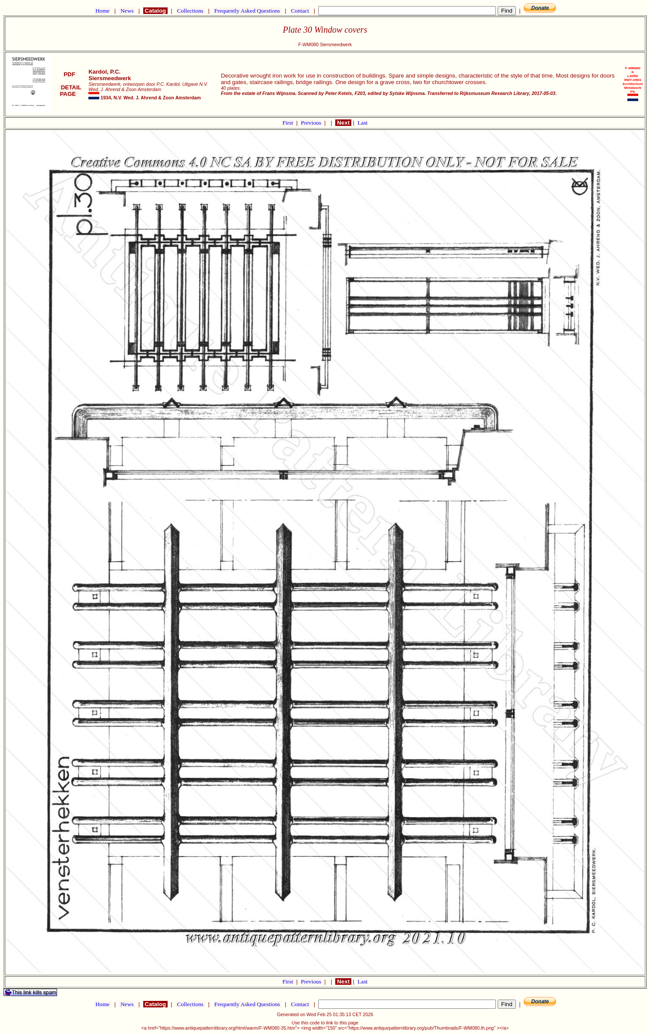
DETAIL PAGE (69, 90)
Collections (190, 10)
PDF (69, 74)
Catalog (155, 10)
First (289, 122)
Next (343, 122)
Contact (300, 10)
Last (362, 122)
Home (102, 10)
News (127, 10)
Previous (312, 122)
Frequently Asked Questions (247, 10)
